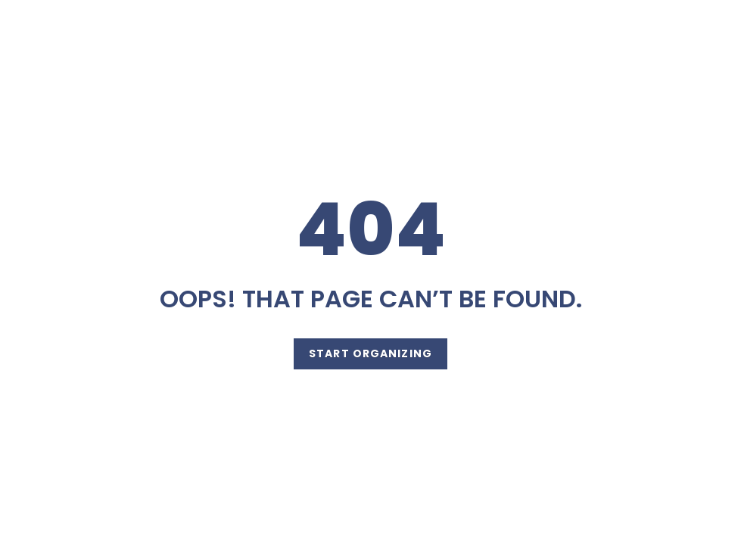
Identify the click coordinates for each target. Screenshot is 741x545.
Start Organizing (370, 353)
